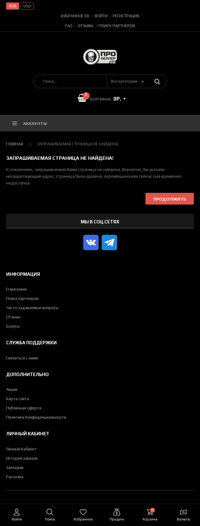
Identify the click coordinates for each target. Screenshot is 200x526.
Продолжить (169, 199)
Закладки (14, 467)
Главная (14, 144)
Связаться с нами (22, 358)
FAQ (68, 25)
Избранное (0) (75, 16)
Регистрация (126, 16)
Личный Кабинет (21, 449)
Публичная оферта (23, 408)
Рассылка (14, 476)
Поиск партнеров (117, 25)
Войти (101, 16)
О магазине (16, 289)
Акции (11, 389)
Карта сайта (17, 398)
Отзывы (85, 25)
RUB (12, 6)
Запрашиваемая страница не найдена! (77, 144)
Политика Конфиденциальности (36, 417)
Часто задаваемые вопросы (32, 307)
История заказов (22, 458)
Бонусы (13, 326)
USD (27, 6)
